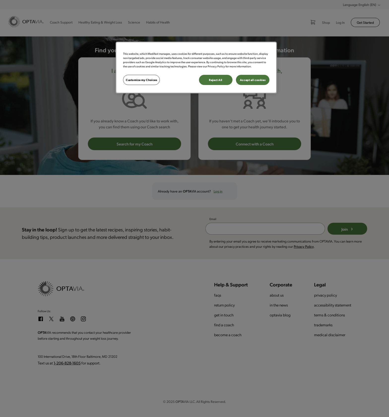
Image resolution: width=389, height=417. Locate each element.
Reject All (215, 80)
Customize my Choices (141, 80)
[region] (196, 67)
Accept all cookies (252, 80)
